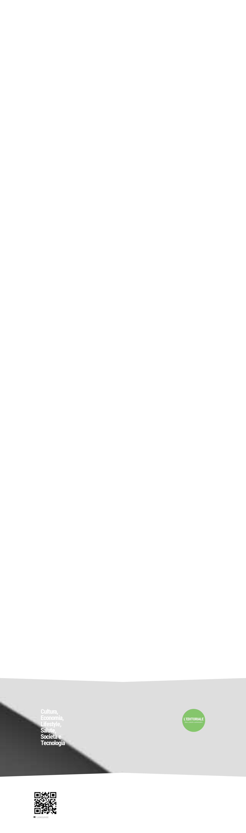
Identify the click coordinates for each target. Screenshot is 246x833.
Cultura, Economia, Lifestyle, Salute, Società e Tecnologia (53, 727)
